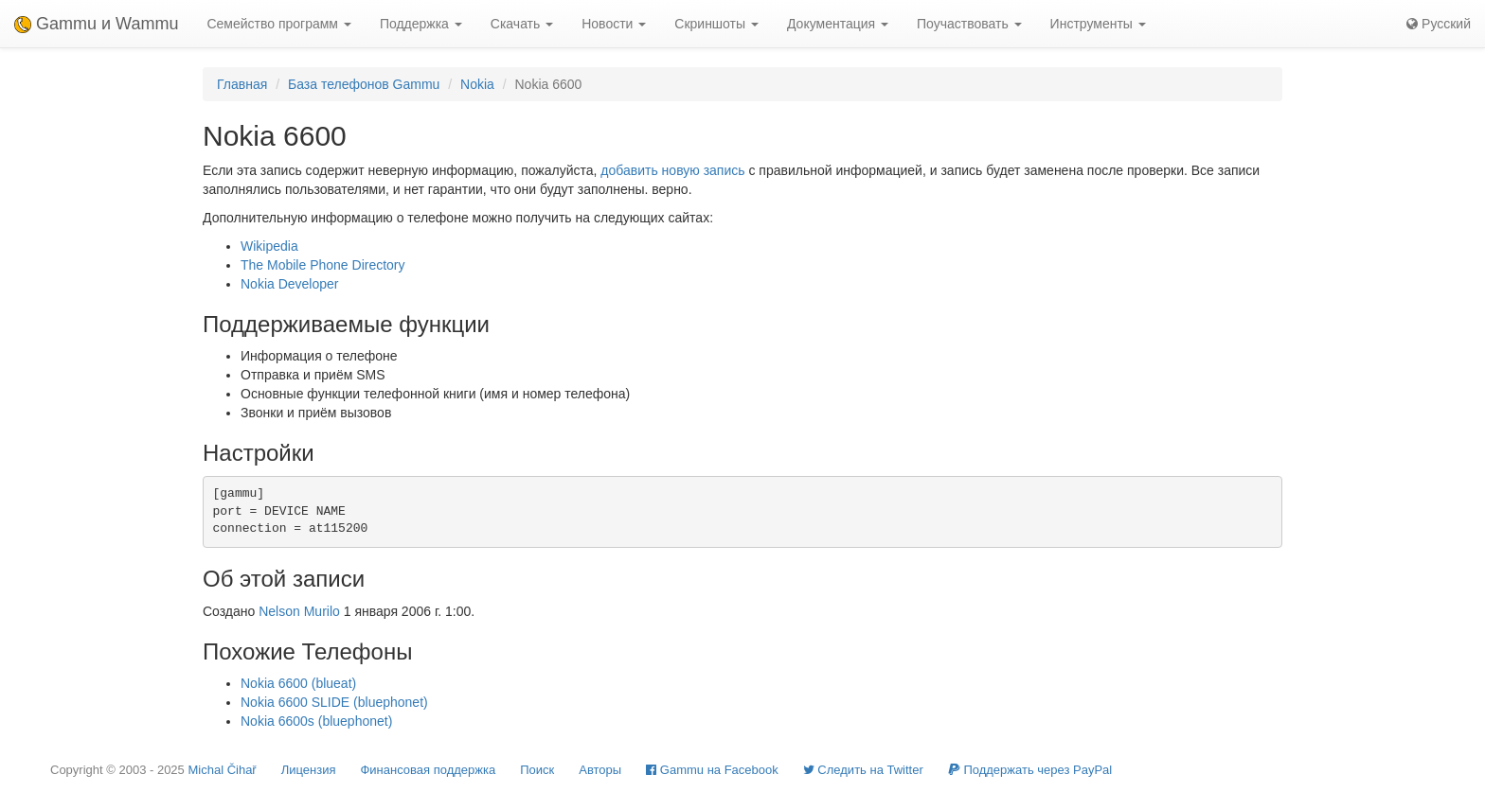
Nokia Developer (290, 283)
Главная (242, 84)
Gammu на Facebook (712, 770)
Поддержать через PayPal (1030, 770)
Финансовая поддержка (427, 770)
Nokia (477, 84)
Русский (1438, 23)
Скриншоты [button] (716, 23)
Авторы (600, 770)
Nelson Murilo (299, 611)
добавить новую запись (672, 170)
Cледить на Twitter (863, 770)
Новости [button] (613, 23)
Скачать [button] (522, 23)
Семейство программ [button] (278, 23)
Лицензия (308, 770)
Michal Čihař (222, 770)
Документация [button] (837, 23)
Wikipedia (269, 246)
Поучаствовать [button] (969, 23)
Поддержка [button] (421, 23)
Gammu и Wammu (96, 23)
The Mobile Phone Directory (323, 265)
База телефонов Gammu (363, 84)
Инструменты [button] (1098, 23)
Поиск (537, 770)
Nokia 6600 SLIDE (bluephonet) (334, 702)
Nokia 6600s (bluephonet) (316, 721)
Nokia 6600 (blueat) (298, 683)
